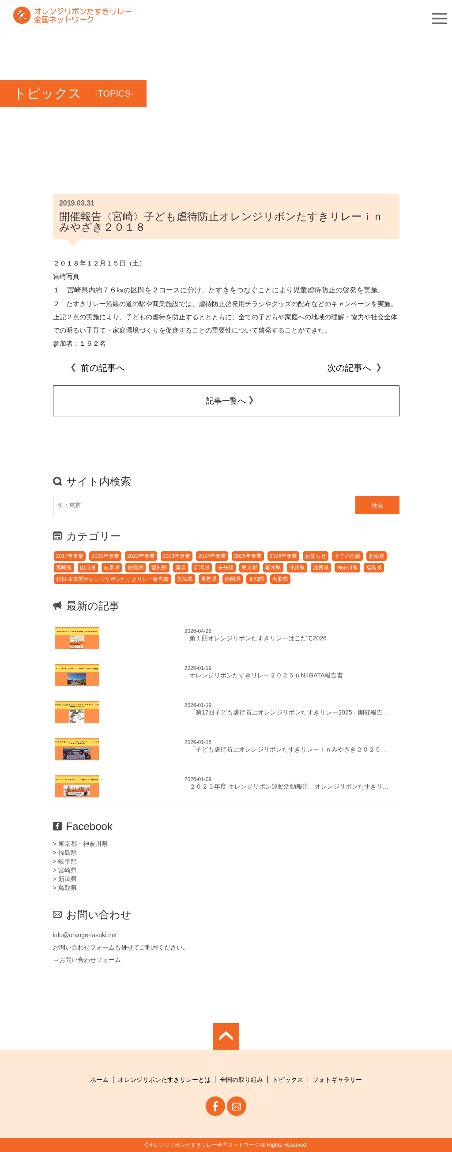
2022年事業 (141, 556)
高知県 (256, 579)
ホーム (99, 1079)
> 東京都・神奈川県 (80, 843)
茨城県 (185, 579)
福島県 (374, 568)
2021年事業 (105, 556)
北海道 (376, 556)
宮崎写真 (66, 276)
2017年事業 (70, 556)
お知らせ (315, 556)
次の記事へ (354, 368)
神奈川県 (347, 568)
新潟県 (202, 568)
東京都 (249, 568)
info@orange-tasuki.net (85, 935)
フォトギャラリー (337, 1079)
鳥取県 (280, 579)
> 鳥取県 (65, 887)
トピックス (287, 1079)
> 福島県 (65, 852)
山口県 (88, 568)
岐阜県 (112, 568)
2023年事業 (177, 556)
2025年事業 (248, 556)
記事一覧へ (226, 400)
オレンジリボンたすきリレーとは (164, 1079)
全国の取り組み (241, 1079)
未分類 (226, 568)
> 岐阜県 (65, 861)
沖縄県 (297, 568)
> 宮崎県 (65, 870)
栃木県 (273, 568)
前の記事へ (97, 368)
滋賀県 (321, 568)
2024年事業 (212, 556)
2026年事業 (284, 556)
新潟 (180, 568)
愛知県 (159, 568)
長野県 (209, 579)
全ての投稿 (347, 556)
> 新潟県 (65, 879)
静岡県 (233, 579)
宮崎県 (64, 568)
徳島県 (135, 568)
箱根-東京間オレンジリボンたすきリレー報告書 (112, 579)
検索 (377, 505)
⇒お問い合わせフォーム (87, 959)
